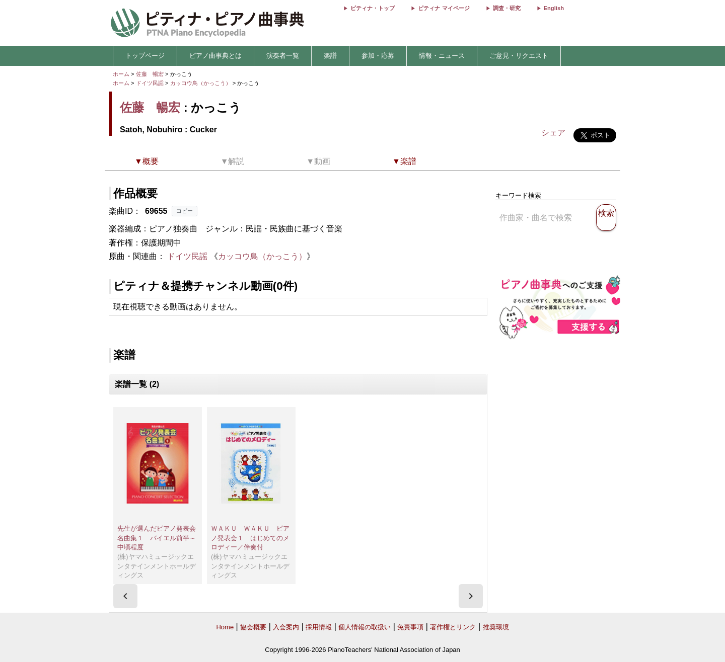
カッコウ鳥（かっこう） (201, 83)
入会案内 (286, 627)
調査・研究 (507, 8)
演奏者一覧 (282, 55)
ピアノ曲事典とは (215, 55)
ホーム (121, 74)
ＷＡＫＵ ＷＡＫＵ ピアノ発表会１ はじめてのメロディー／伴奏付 (250, 538)
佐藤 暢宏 (150, 74)
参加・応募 (377, 55)
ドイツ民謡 (150, 83)
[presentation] (125, 596)
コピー (184, 211)
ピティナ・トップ (372, 8)
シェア (553, 132)
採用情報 (319, 627)
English (554, 8)
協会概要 (253, 627)
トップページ (145, 55)
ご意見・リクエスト (518, 55)
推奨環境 (496, 627)
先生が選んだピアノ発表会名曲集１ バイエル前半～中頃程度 (156, 538)
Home (225, 627)
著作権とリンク (453, 627)
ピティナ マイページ (443, 8)
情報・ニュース (442, 55)
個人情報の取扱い (364, 627)
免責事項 (410, 627)
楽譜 (330, 55)
